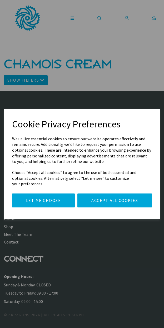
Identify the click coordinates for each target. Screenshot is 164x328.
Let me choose (43, 200)
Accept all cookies (114, 200)
